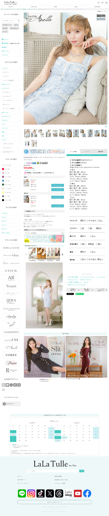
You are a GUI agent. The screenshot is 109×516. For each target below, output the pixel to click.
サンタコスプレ (7, 148)
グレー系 (7, 196)
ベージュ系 (8, 188)
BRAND (11, 6)
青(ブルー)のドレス (86, 279)
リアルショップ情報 (60, 483)
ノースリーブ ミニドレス (87, 277)
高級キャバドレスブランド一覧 (76, 284)
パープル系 (8, 177)
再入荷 (16, 25)
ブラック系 (8, 200)
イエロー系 (8, 192)
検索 (81, 471)
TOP (2, 9)
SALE (75, 6)
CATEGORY (33, 6)
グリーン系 (8, 184)
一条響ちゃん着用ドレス (74, 282)
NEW (55, 6)
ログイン (19, 476)
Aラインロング (7, 96)
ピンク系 (7, 173)
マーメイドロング (7, 100)
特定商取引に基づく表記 (61, 480)
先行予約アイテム (7, 25)
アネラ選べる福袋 (73, 277)
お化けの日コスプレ (8, 152)
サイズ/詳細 (73, 151)
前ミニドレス (6, 104)
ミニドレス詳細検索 (8, 80)
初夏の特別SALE (14, 28)
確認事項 (100, 151)
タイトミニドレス (73, 279)
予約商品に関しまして (73, 289)
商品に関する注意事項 (87, 289)
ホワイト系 (8, 165)
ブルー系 (7, 181)
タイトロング (6, 92)
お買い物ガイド (21, 480)
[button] (26, 254)
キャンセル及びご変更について (100, 289)
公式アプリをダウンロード (54, 502)
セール (86, 282)
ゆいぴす (5, 31)
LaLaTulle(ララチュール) (10, 9)
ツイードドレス (102, 277)
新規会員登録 (58, 476)
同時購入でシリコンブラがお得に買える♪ (36, 230)
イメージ (86, 151)
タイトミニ (6, 72)
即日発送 (5, 28)
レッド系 (7, 169)
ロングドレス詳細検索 (9, 108)
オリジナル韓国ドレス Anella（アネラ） (27, 9)
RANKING (97, 6)
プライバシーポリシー (23, 483)
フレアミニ (6, 76)
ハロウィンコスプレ (8, 143)
